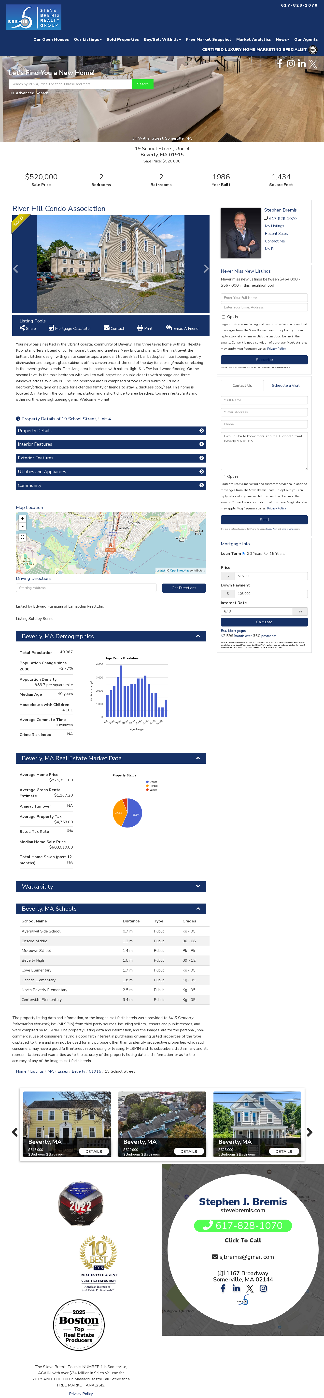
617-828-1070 (283, 218)
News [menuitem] (282, 39)
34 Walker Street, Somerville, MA (162, 138)
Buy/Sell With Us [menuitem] (162, 39)
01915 (95, 1071)
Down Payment (235, 585)
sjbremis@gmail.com (246, 1258)
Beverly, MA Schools (49, 909)
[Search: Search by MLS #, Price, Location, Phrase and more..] (70, 84)
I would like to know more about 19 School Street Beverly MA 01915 (264, 451)
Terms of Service (288, 529)
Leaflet (161, 571)
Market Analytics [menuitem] (253, 39)
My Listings (274, 226)
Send (264, 519)
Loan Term (231, 553)
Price (225, 567)
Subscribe (264, 359)
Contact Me (275, 241)
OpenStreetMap (179, 571)
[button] (143, 84)
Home (21, 1071)
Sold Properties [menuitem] (123, 39)
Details (93, 1151)
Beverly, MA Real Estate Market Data (72, 758)
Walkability (37, 887)
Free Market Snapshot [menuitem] (208, 39)
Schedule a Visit (286, 385)
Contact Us (242, 385)
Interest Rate (234, 603)
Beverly (78, 1071)
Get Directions (184, 588)
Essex (62, 1071)
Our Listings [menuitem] (88, 39)
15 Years (274, 553)
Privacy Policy (276, 349)
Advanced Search (32, 93)
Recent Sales (276, 233)
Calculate (264, 622)
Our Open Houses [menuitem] (51, 39)
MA (50, 1071)
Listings (37, 1071)
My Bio (271, 249)
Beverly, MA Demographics (58, 636)
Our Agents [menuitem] (306, 39)
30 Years (252, 553)
